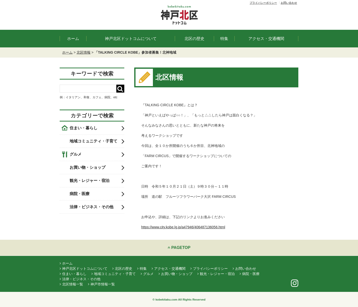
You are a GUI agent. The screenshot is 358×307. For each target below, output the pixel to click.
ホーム (73, 38)
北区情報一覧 (71, 284)
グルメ (97, 154)
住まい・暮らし (97, 128)
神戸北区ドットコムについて (131, 38)
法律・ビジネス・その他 (97, 207)
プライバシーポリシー (263, 2)
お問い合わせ (289, 2)
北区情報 (83, 52)
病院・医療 (97, 194)
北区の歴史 (194, 38)
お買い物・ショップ (97, 167)
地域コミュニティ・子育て (97, 141)
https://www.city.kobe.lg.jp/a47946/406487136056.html (183, 227)
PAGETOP (179, 247)
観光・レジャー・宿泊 (97, 181)
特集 (224, 38)
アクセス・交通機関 (266, 38)
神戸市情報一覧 (101, 284)
